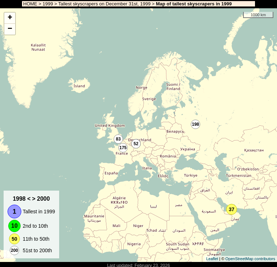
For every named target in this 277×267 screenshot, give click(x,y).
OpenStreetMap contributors (250, 259)
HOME (30, 3)
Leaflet (212, 259)
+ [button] (10, 18)
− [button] (10, 29)
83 (118, 139)
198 (195, 124)
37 (231, 209)
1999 (48, 3)
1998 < (21, 199)
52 (135, 143)
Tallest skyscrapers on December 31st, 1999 (104, 3)
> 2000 (41, 199)
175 (123, 147)
